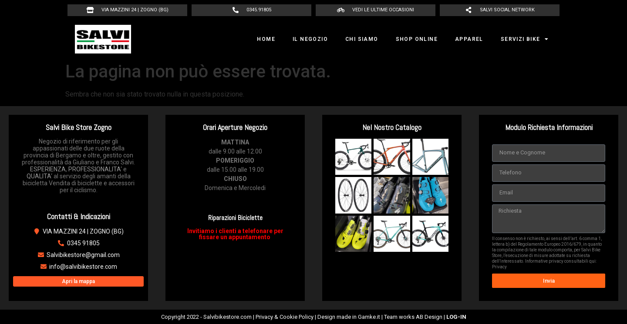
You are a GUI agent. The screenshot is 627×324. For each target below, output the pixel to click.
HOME (266, 39)
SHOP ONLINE (417, 39)
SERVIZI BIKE (525, 39)
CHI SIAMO (361, 39)
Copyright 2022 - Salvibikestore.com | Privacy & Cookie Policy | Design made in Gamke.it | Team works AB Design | (313, 317)
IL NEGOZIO (310, 39)
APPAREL (469, 39)
